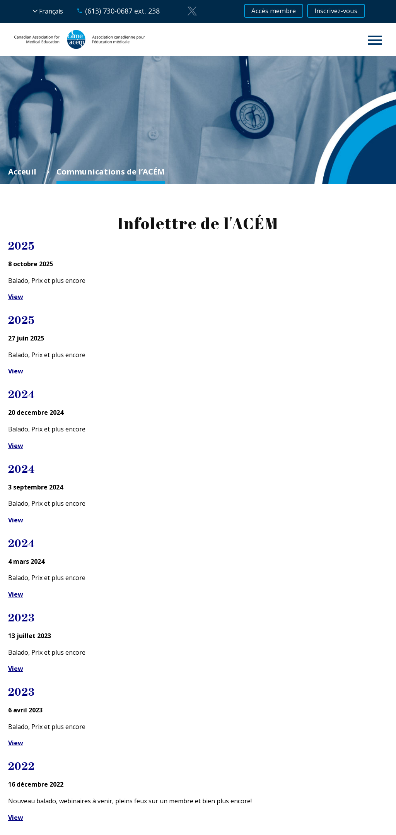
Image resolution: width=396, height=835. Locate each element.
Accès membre (270, 11)
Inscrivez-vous (339, 11)
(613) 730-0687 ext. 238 (116, 10)
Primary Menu (375, 40)
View (15, 297)
